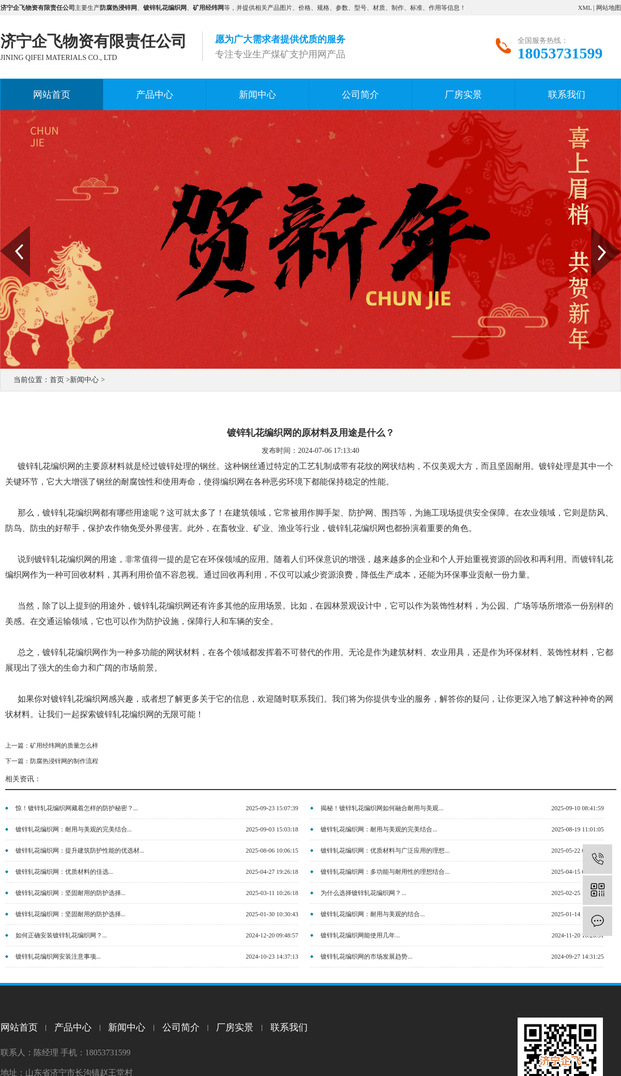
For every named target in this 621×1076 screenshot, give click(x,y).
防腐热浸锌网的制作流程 (64, 761)
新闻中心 (257, 94)
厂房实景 (463, 94)
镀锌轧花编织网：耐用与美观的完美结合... (74, 829)
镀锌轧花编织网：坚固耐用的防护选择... (71, 893)
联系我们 (566, 94)
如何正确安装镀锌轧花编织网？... (61, 935)
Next (597, 230)
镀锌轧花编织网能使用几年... (360, 935)
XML (585, 7)
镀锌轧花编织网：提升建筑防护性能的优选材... (80, 850)
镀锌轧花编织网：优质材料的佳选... (64, 871)
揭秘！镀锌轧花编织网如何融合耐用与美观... (382, 808)
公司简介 (360, 94)
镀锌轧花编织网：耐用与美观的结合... (373, 914)
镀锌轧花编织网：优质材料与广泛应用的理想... (385, 850)
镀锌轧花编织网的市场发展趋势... (366, 956)
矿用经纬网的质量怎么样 (64, 745)
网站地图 (608, 7)
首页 (57, 380)
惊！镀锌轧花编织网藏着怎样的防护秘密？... (77, 808)
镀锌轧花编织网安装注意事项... (58, 956)
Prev (5, 230)
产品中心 (154, 94)
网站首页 (51, 94)
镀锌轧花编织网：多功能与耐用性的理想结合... (385, 871)
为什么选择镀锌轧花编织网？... (363, 893)
